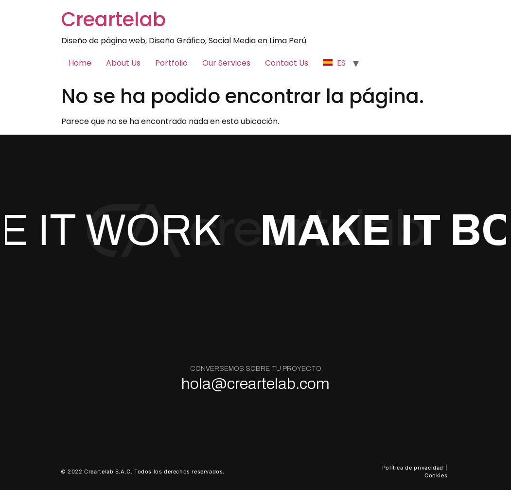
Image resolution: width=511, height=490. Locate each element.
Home (80, 63)
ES (334, 63)
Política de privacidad (412, 467)
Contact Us (286, 63)
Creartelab (113, 19)
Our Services (226, 63)
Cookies (435, 475)
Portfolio (171, 63)
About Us (123, 63)
